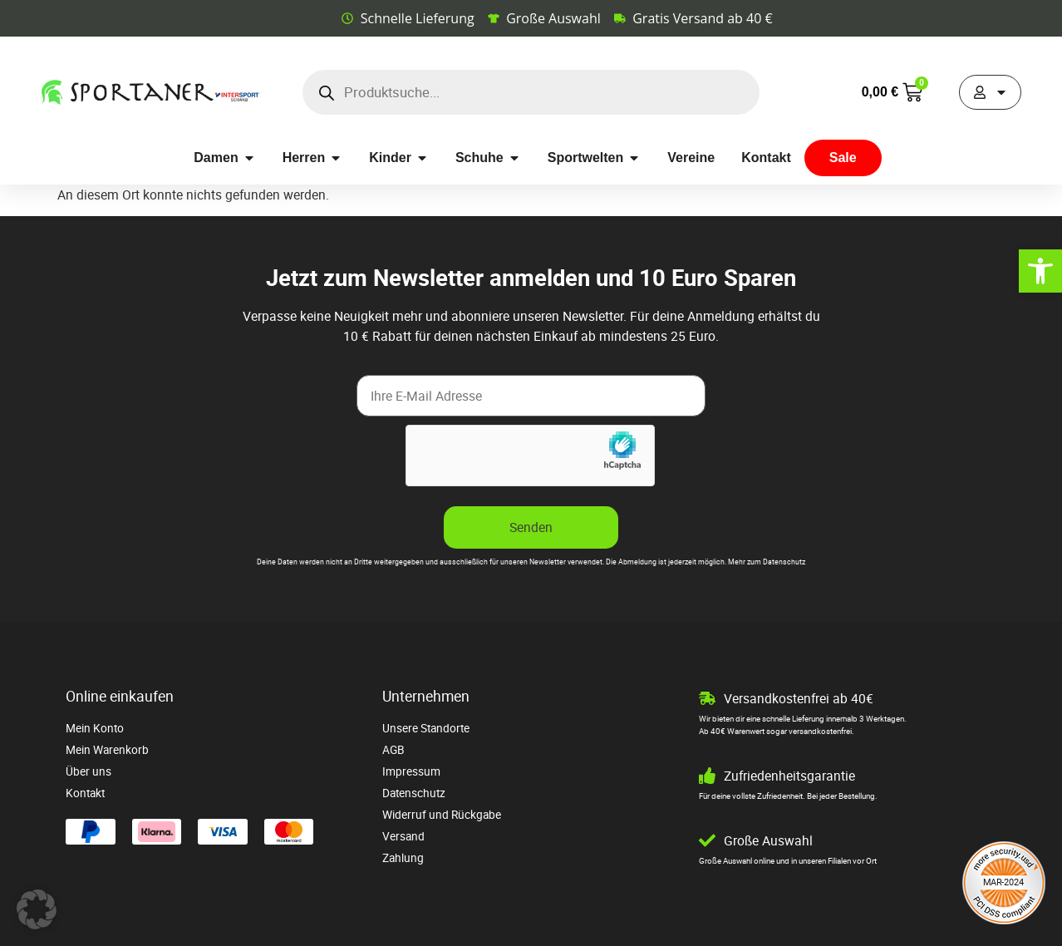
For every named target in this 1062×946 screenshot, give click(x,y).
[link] (1040, 271)
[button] (36, 909)
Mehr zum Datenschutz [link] (766, 562)
